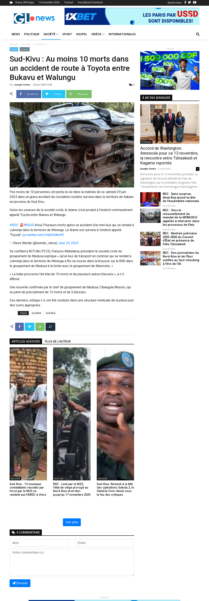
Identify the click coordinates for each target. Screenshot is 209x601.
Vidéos (97, 34)
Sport (67, 34)
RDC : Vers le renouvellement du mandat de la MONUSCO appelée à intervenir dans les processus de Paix (181, 217)
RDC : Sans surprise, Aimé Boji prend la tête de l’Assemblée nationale (180, 197)
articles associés (26, 341)
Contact (68, 2)
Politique (31, 34)
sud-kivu (51, 313)
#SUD (29, 225)
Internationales (122, 34)
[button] (74, 16)
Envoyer (20, 583)
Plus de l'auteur (58, 341)
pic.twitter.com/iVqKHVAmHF (43, 235)
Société (50, 34)
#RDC (14, 225)
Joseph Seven (22, 84)
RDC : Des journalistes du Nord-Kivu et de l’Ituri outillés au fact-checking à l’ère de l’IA (181, 257)
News (16, 34)
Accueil (14, 44)
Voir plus (72, 522)
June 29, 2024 (68, 243)
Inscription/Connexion (90, 2)
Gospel (81, 34)
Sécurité (15, 478)
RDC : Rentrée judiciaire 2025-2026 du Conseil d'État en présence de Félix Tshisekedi (181, 238)
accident (39, 44)
